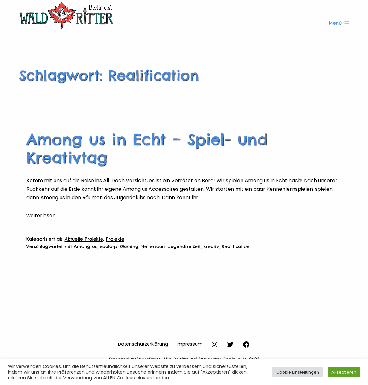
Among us (85, 246)
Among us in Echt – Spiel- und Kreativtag (147, 148)
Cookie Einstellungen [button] (297, 372)
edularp (108, 246)
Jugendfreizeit (184, 246)
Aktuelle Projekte (84, 239)
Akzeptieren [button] (343, 372)
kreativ (211, 246)
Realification (235, 246)
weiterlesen (40, 215)
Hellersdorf (153, 246)
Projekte (115, 239)
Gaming (129, 246)
